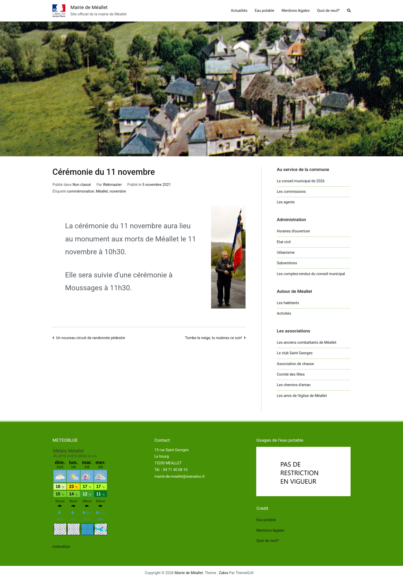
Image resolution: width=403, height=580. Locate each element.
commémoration (80, 191)
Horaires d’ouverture (293, 231)
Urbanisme (286, 252)
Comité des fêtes (291, 374)
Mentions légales (296, 10)
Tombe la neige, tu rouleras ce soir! (213, 338)
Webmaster (112, 185)
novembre (117, 191)
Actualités (239, 10)
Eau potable (264, 10)
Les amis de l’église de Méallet (302, 396)
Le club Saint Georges (295, 353)
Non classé (81, 185)
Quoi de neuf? (328, 10)
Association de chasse (295, 364)
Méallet (102, 191)
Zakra (223, 573)
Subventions (287, 263)
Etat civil (284, 242)
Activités (284, 313)
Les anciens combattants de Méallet (306, 342)
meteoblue (61, 547)
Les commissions (291, 191)
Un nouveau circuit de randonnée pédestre (90, 338)
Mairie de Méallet (89, 7)
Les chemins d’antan (293, 385)
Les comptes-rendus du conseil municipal (311, 274)
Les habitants (288, 303)
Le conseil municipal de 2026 (301, 181)
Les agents (286, 202)
